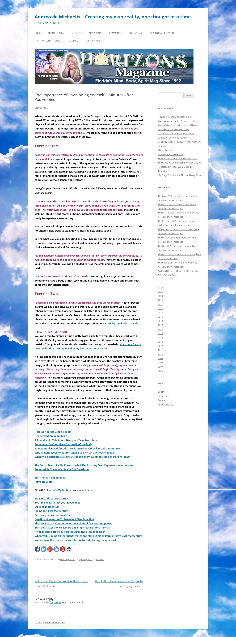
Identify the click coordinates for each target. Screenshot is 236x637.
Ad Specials (95, 33)
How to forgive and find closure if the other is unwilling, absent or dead (78, 448)
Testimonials (93, 40)
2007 (160, 366)
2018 (160, 320)
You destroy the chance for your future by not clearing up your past (75, 540)
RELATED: (41, 498)
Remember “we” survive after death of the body (63, 444)
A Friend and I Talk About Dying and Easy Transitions (66, 440)
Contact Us (135, 33)
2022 (160, 304)
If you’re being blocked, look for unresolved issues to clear (70, 531)
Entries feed (164, 395)
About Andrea (56, 33)
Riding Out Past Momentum (51, 511)
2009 (160, 358)
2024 (160, 295)
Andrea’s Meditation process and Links (70, 490)
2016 (160, 329)
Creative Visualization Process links (176, 121)
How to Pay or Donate (161, 33)
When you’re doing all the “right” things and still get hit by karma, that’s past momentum (88, 536)
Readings (73, 40)
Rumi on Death (44, 481)
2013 (160, 341)
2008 (160, 362)
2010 (160, 354)
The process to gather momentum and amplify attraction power (73, 523)
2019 (160, 316)
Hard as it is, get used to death (53, 431)
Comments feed (166, 400)
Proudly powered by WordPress (50, 622)
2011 (160, 350)
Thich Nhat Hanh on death (50, 477)
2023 (160, 300)
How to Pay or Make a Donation (174, 116)
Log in (161, 391)
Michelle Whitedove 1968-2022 (173, 129)
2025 (160, 291)
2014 (160, 337)
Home (38, 33)
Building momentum (47, 506)
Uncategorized (67, 559)
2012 (160, 345)
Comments (115, 33)
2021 (160, 308)
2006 (160, 370)
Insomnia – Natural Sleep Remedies (176, 133)
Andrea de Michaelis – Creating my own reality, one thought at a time (113, 17)
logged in (55, 602)
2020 (160, 312)
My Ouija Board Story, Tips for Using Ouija (179, 175)
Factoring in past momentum (52, 515)
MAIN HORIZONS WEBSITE (47, 40)
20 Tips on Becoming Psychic (172, 137)
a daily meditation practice (123, 323)
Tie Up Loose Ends (58, 498)
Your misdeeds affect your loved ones (57, 502)
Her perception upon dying (51, 436)
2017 (160, 325)
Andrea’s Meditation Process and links (177, 125)
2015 (160, 333)
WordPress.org (165, 404)
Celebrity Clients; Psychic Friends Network (179, 141)
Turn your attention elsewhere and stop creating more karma (72, 527)
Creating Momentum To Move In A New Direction (64, 519)
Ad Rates (76, 33)
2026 (160, 287)
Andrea (100, 559)
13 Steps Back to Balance (170, 154)
